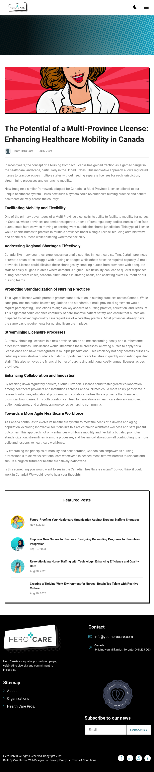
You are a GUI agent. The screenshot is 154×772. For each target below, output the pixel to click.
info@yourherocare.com (113, 637)
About (10, 691)
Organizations (16, 698)
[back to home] (17, 7)
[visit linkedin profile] (121, 758)
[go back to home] (32, 641)
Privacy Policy (58, 760)
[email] (106, 730)
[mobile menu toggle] (146, 7)
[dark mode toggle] (135, 7)
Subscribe (139, 729)
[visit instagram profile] (139, 758)
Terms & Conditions (84, 760)
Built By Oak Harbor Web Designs (23, 760)
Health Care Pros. (19, 706)
